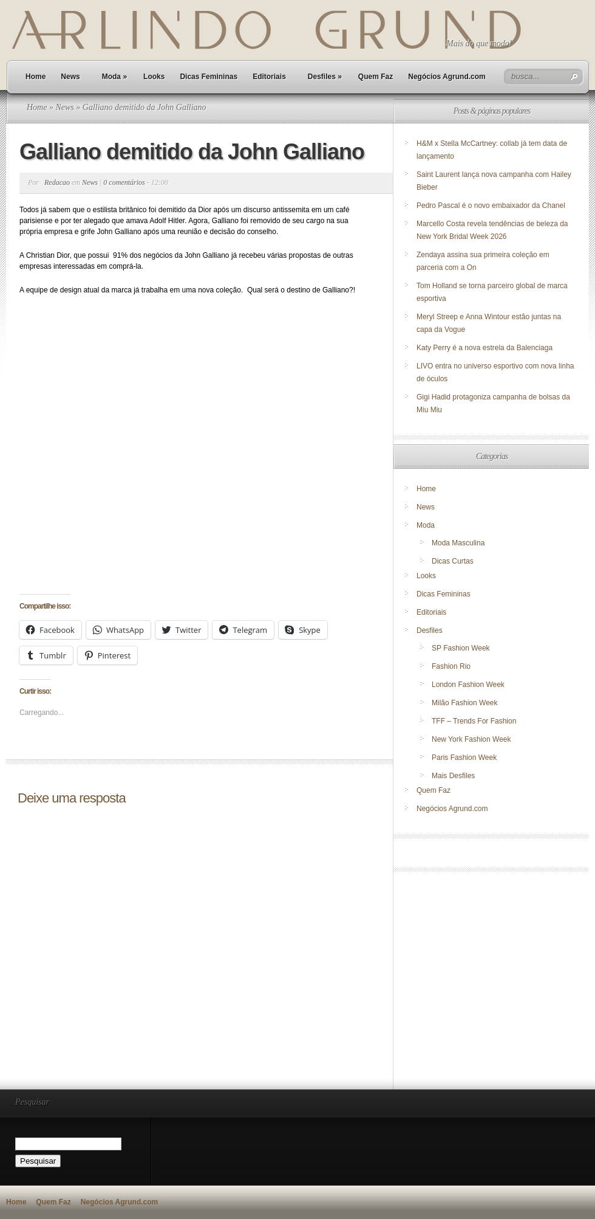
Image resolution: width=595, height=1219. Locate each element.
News (70, 76)
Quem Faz (375, 76)
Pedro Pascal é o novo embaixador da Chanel (491, 205)
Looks (154, 76)
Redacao (57, 182)
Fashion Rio (451, 666)
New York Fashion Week (471, 739)
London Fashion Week (468, 684)
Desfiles (325, 76)
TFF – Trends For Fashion (474, 721)
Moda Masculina (458, 543)
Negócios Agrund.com (447, 76)
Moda (114, 76)
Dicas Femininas (208, 76)
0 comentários (123, 182)
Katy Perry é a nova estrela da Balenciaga (484, 348)
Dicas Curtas (453, 561)
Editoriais (269, 76)
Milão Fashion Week (465, 703)
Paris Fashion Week (464, 757)
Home (35, 76)
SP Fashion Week (461, 648)
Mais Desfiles (453, 776)
